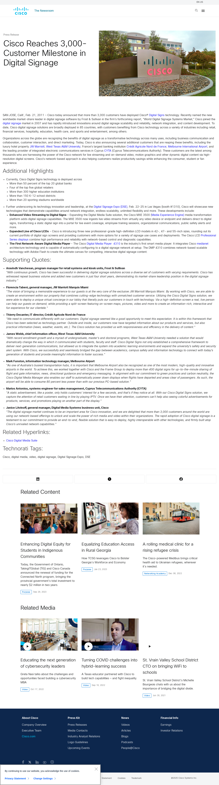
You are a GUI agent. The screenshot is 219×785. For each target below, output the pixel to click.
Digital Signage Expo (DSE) (110, 207)
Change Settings (43, 778)
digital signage (12, 123)
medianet (202, 244)
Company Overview (34, 725)
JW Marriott (37, 146)
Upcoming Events (79, 748)
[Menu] (203, 11)
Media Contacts (78, 730)
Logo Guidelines (78, 742)
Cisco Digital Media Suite (21, 440)
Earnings (166, 725)
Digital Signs (156, 115)
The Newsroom (44, 11)
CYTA (107, 151)
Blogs (124, 736)
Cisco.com (28, 736)
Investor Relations (172, 730)
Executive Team (31, 730)
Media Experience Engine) (168, 215)
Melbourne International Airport (187, 146)
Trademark (136, 778)
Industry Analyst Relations (84, 736)
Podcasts (127, 742)
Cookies (121, 778)
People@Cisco (130, 748)
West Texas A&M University (63, 146)
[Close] (96, 769)
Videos (125, 725)
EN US (200, 2)
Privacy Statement (15, 778)
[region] (50, 774)
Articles (126, 730)
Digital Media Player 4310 (103, 244)
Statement (107, 778)
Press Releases (77, 725)
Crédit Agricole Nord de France (146, 146)
